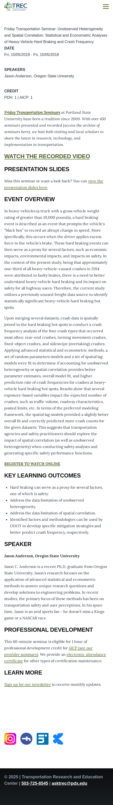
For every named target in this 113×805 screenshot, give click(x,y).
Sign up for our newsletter (27, 684)
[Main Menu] (106, 6)
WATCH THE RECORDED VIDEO (47, 156)
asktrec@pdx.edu (69, 783)
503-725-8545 (34, 783)
